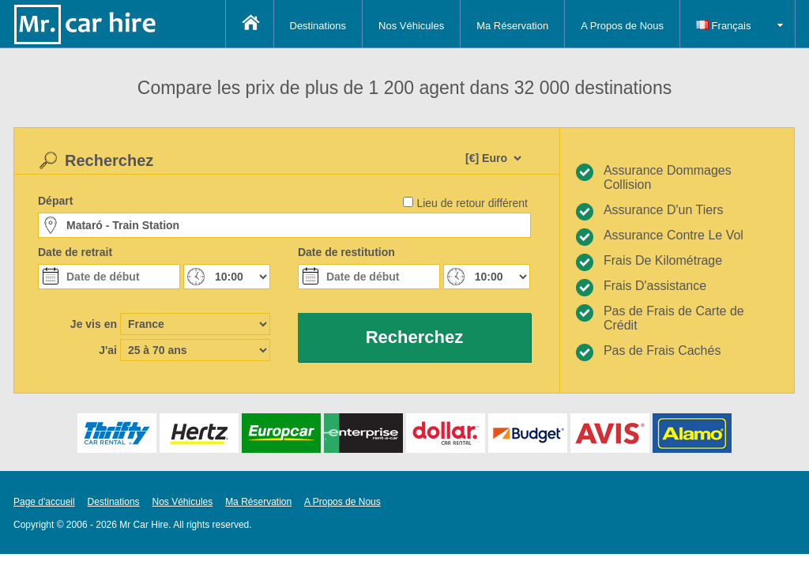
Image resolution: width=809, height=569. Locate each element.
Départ (55, 200)
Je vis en (93, 324)
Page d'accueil (44, 501)
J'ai (108, 350)
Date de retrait (75, 252)
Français (723, 26)
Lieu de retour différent (472, 203)
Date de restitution (346, 252)
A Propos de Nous (622, 26)
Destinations (318, 26)
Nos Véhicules (411, 26)
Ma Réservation (512, 26)
